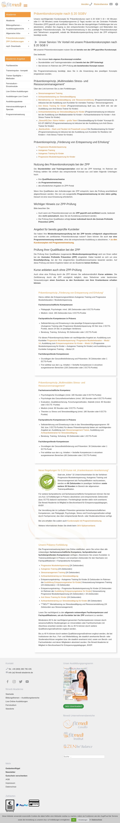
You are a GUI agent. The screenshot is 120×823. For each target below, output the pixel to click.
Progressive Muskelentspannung (52, 147)
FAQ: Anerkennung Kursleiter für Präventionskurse (15, 55)
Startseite (10, 694)
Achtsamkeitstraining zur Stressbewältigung (57, 97)
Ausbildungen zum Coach (17, 124)
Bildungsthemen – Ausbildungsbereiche (22, 698)
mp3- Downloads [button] (18, 74)
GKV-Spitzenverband (86, 526)
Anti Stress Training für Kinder (52, 106)
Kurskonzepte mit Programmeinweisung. (84, 521)
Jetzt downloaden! (73, 706)
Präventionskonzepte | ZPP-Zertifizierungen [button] (18, 40)
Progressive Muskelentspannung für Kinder (56, 157)
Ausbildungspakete (14, 129)
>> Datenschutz (95, 820)
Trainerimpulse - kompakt (17, 98)
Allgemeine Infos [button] (18, 33)
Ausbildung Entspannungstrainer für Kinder (62, 582)
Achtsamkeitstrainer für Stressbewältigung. (59, 433)
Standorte (10, 709)
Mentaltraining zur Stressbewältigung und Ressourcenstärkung (66, 100)
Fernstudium (11, 705)
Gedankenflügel (13, 768)
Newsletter (10, 772)
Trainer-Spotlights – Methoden (14, 104)
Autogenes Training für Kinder (51, 153)
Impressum (10, 783)
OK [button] (74, 820)
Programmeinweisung (15, 142)
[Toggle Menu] (25, 6)
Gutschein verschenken (16, 776)
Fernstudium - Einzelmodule (12, 112)
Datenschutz (11, 787)
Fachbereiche (12, 93)
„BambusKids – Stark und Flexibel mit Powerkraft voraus (62, 129)
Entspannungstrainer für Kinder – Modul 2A (74, 343)
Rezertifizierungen (15, 63)
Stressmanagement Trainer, (78, 430)
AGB (8, 779)
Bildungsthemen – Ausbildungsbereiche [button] (18, 27)
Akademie (18, 20)
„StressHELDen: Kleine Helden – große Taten (57, 120)
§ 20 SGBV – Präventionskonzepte (16, 68)
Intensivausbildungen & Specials (16, 135)
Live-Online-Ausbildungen (17, 119)
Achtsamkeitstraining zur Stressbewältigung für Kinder (61, 112)
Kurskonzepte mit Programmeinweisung (16, 47)
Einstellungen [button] (83, 820)
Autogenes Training (46, 150)
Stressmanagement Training (50, 93)
